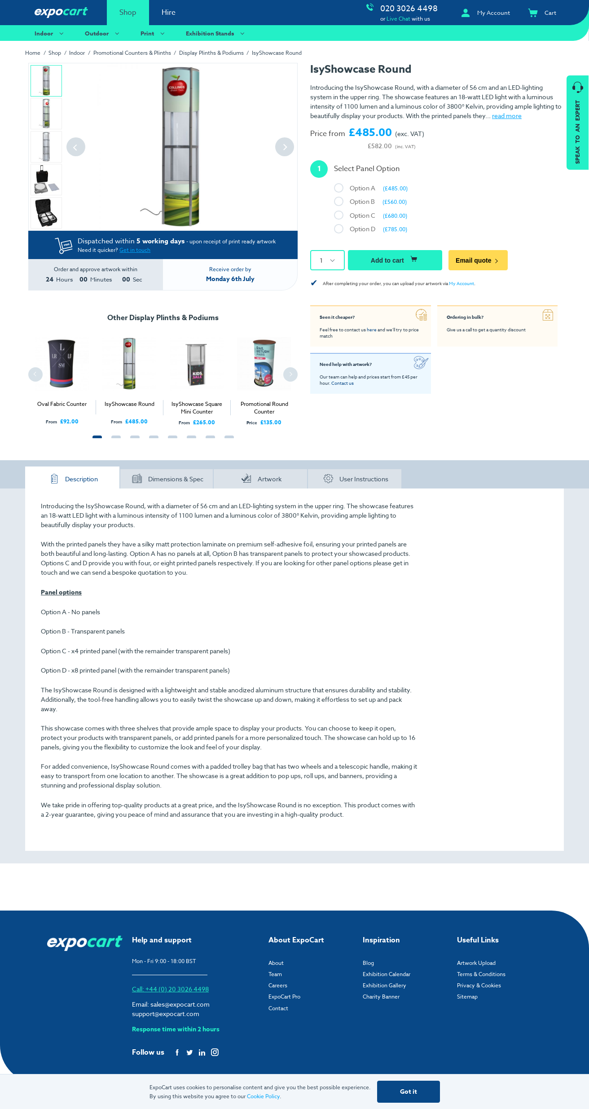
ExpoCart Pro (284, 996)
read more (507, 115)
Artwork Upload (476, 963)
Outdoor (103, 33)
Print (154, 33)
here (372, 329)
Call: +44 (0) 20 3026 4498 (170, 989)
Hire (169, 12)
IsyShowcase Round (277, 53)
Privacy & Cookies (479, 985)
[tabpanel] (62, 375)
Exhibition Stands (216, 33)
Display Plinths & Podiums (211, 53)
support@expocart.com (165, 1013)
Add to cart (395, 259)
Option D (378, 228)
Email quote (478, 260)
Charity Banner (381, 996)
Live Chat (398, 18)
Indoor (50, 33)
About (276, 963)
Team (275, 974)
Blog (368, 963)
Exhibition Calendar (386, 974)
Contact (278, 1008)
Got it (408, 1091)
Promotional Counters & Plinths (132, 53)
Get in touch (134, 250)
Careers (277, 985)
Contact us (342, 383)
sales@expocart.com (180, 1004)
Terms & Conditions (481, 974)
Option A (379, 188)
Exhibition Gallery (384, 985)
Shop (127, 12)
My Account (461, 283)
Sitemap (467, 996)
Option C (378, 215)
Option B (378, 201)
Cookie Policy (263, 1096)
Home (32, 53)
